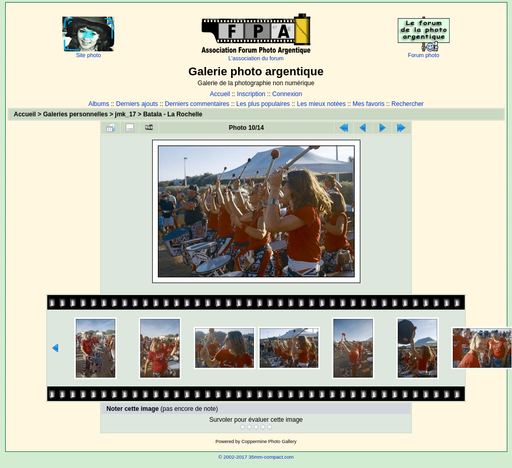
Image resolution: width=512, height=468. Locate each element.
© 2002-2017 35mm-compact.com (255, 457)
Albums (98, 104)
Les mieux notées (321, 104)
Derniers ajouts (137, 104)
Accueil (220, 94)
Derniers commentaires (197, 104)
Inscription (251, 94)
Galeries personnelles (75, 114)
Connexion (287, 94)
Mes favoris (368, 104)
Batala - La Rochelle (173, 114)
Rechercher (408, 104)
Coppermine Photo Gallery (269, 441)
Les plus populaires (263, 104)
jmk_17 (125, 114)
